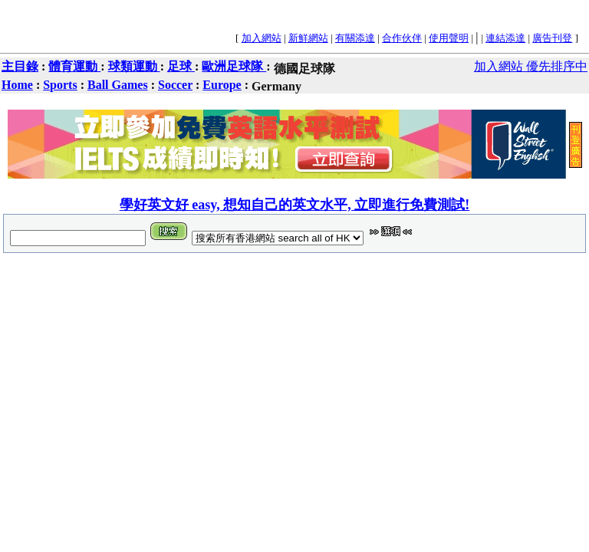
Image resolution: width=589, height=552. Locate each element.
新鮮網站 (308, 38)
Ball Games (117, 84)
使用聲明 (449, 38)
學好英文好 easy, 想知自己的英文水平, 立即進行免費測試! (295, 204)
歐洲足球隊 (234, 66)
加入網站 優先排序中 (530, 66)
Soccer (175, 84)
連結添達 (505, 38)
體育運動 (74, 66)
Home (17, 84)
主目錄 (20, 66)
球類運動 (134, 66)
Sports (60, 84)
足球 (181, 66)
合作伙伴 (402, 38)
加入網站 (261, 38)
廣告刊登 (552, 38)
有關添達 (355, 38)
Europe (221, 84)
